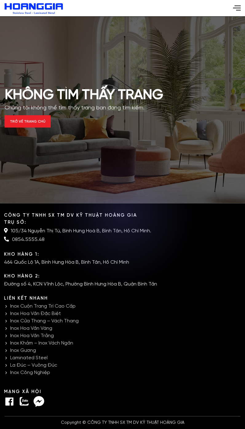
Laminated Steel (29, 357)
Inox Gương (23, 350)
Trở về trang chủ (27, 122)
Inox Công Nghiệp (30, 372)
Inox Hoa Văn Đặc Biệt (35, 313)
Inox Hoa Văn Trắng (32, 335)
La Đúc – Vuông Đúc (33, 365)
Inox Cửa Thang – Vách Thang (44, 321)
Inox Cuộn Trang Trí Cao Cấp (43, 306)
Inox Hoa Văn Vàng (31, 328)
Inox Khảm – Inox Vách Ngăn (41, 343)
